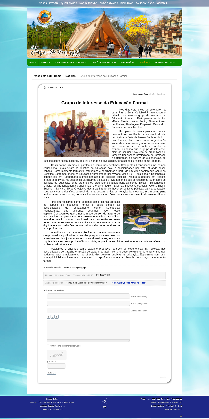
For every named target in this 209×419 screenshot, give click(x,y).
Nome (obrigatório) (139, 296)
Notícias (70, 76)
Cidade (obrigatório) (139, 311)
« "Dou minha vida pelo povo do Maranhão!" (87, 283)
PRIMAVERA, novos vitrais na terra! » (129, 283)
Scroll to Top (181, 416)
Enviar (51, 373)
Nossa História (48, 3)
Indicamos (126, 3)
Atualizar (52, 362)
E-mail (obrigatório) (139, 303)
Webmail (162, 3)
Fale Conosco (145, 3)
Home (57, 76)
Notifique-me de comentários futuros (65, 346)
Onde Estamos (109, 3)
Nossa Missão (88, 3)
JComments (162, 377)
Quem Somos (69, 3)
